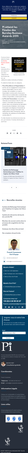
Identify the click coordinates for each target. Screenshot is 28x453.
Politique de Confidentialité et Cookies (10, 394)
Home (3, 40)
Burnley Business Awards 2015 (5, 62)
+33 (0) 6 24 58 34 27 (10, 258)
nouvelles (10, 40)
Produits (14, 410)
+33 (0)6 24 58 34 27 (14, 380)
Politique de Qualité (15, 396)
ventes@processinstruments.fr (12, 261)
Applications (9, 410)
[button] (12, 187)
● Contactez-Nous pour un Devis (12, 286)
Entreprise (3, 410)
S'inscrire (8, 338)
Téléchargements (13, 412)
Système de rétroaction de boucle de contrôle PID (13, 216)
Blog (19, 412)
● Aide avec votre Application (10, 270)
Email (4, 330)
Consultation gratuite (13, 365)
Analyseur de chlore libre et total (13, 229)
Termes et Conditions (15, 398)
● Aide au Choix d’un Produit (10, 276)
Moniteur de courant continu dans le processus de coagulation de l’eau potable (14, 223)
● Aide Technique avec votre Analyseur (13, 273)
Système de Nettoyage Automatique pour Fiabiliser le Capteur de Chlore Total (13, 172)
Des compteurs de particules (11, 233)
